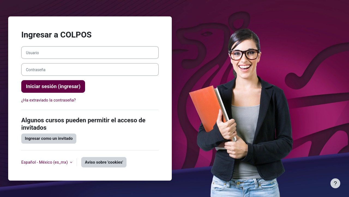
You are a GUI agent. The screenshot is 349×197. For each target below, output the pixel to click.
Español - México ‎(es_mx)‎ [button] (45, 162)
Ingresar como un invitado (49, 138)
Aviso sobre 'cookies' (104, 162)
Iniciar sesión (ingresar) (53, 86)
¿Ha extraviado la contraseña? (48, 100)
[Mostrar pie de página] (335, 183)
